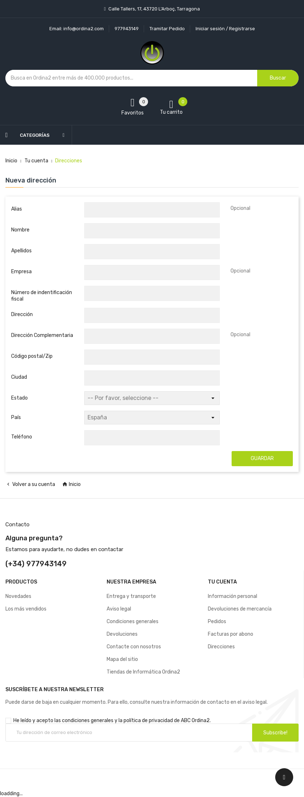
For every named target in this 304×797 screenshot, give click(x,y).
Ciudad (19, 377)
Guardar (262, 458)
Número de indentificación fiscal (41, 295)
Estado (19, 398)
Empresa (21, 272)
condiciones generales (87, 720)
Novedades (18, 596)
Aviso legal (119, 609)
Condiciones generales (132, 621)
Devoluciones (122, 634)
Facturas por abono (230, 634)
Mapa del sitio (122, 659)
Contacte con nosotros (134, 647)
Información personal (232, 596)
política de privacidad (148, 720)
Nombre (20, 230)
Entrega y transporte (131, 596)
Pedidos (217, 621)
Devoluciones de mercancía (240, 609)
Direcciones (221, 647)
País (16, 417)
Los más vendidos (25, 609)
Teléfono (21, 437)
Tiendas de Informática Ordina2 (143, 672)
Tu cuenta (222, 582)
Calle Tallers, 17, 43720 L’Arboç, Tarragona (153, 9)
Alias (16, 209)
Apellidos (21, 251)
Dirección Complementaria (42, 335)
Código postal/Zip (32, 356)
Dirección (22, 314)
